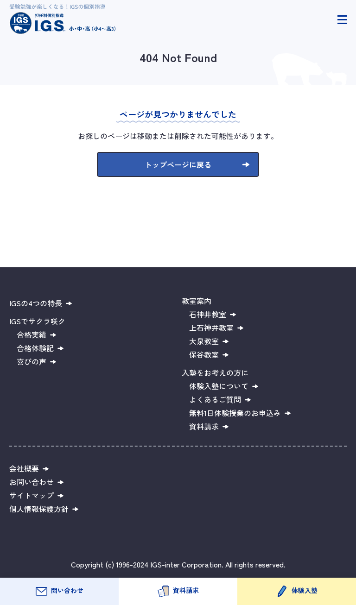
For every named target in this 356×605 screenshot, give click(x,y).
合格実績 (31, 334)
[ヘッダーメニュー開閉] (342, 19)
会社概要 (24, 468)
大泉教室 (204, 341)
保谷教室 (204, 354)
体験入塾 (305, 590)
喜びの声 (31, 361)
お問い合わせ (31, 481)
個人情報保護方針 (39, 508)
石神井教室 (207, 314)
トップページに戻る (178, 164)
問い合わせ (67, 590)
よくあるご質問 (215, 399)
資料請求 (186, 590)
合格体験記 (35, 347)
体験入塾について (218, 385)
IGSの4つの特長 (35, 303)
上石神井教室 (211, 327)
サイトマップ (31, 495)
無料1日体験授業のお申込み (235, 412)
